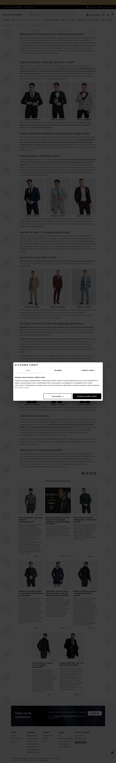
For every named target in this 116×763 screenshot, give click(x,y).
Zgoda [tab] (28, 370)
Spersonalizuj (58, 396)
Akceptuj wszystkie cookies (87, 396)
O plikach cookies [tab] (87, 370)
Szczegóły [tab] (58, 370)
